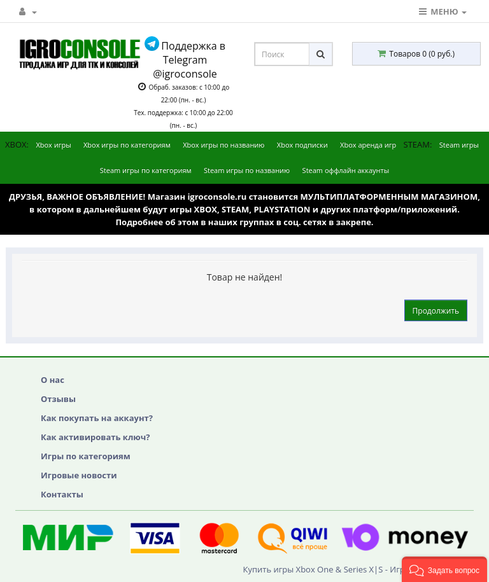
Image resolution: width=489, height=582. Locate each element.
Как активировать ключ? (95, 437)
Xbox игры (53, 144)
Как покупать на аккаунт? (97, 418)
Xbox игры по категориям (127, 144)
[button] (444, 569)
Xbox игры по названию (223, 144)
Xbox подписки (302, 144)
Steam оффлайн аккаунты (346, 170)
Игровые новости (79, 475)
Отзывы (58, 399)
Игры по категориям (86, 456)
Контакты (62, 494)
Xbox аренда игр (368, 144)
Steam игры (459, 144)
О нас (52, 379)
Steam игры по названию (247, 170)
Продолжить (436, 310)
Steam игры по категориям (146, 170)
